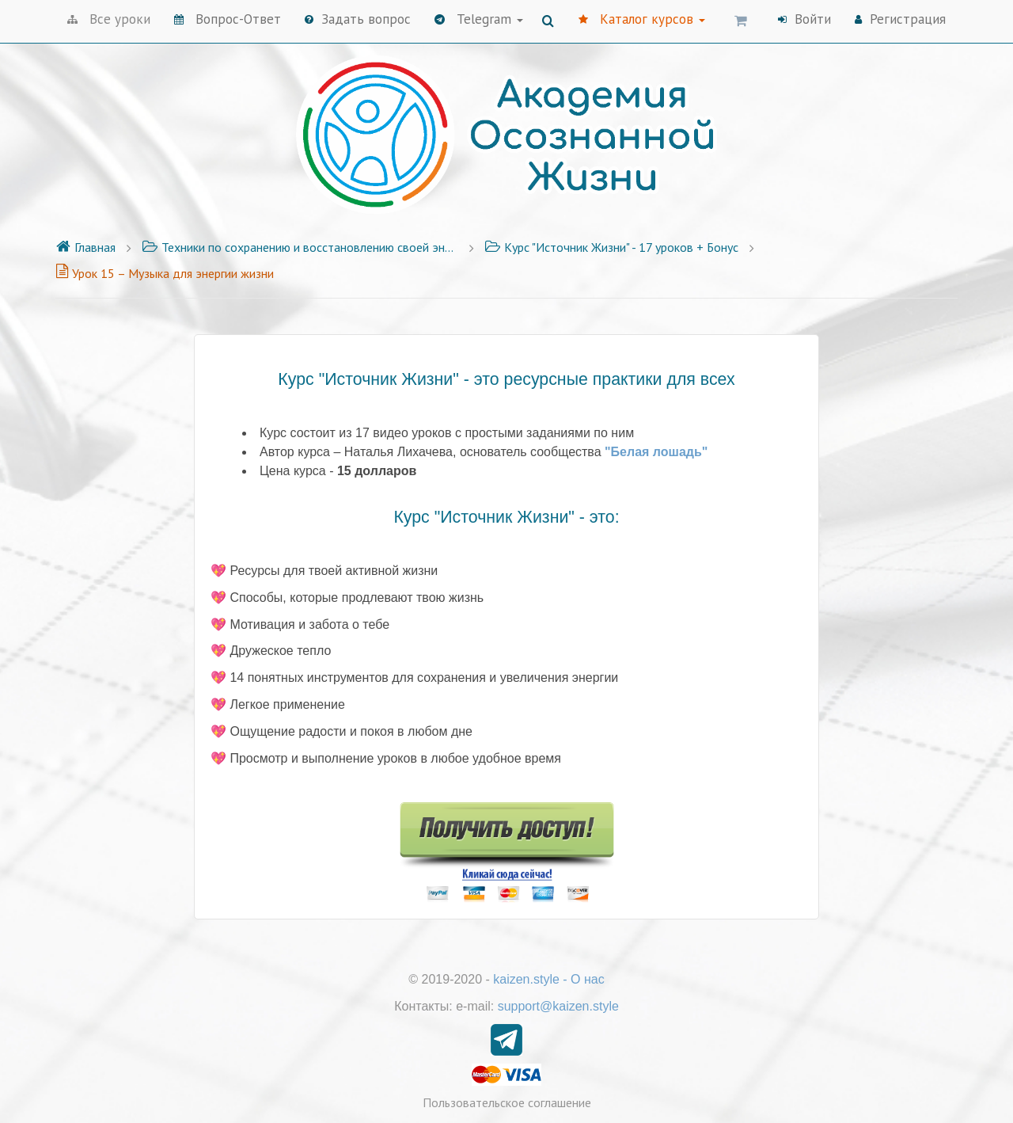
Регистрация (900, 19)
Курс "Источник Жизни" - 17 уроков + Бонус (611, 247)
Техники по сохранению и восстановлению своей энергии (300, 247)
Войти (804, 19)
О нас (588, 979)
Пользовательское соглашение (507, 1102)
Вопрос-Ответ (227, 19)
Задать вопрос (358, 19)
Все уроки (108, 19)
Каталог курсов (642, 19)
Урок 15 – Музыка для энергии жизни (164, 273)
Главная (85, 247)
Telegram (478, 19)
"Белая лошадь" (656, 452)
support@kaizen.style (558, 1006)
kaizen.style (526, 979)
